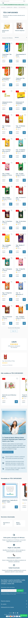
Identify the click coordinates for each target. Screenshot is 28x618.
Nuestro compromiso (7, 452)
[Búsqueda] (13, 1)
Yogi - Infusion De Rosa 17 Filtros (8, 361)
